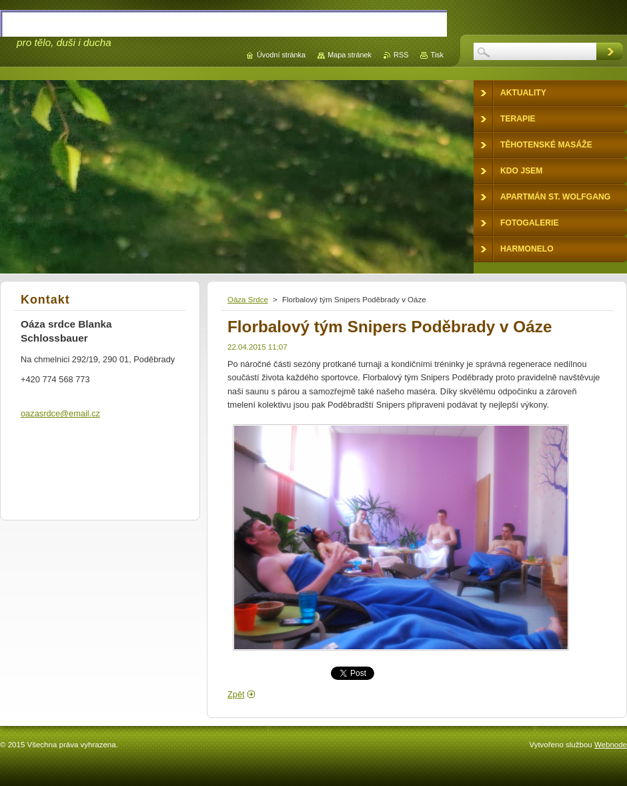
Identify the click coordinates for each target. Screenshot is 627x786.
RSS (401, 55)
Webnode (610, 745)
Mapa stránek (350, 55)
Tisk (437, 55)
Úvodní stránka (281, 55)
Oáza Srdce (247, 300)
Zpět (236, 694)
